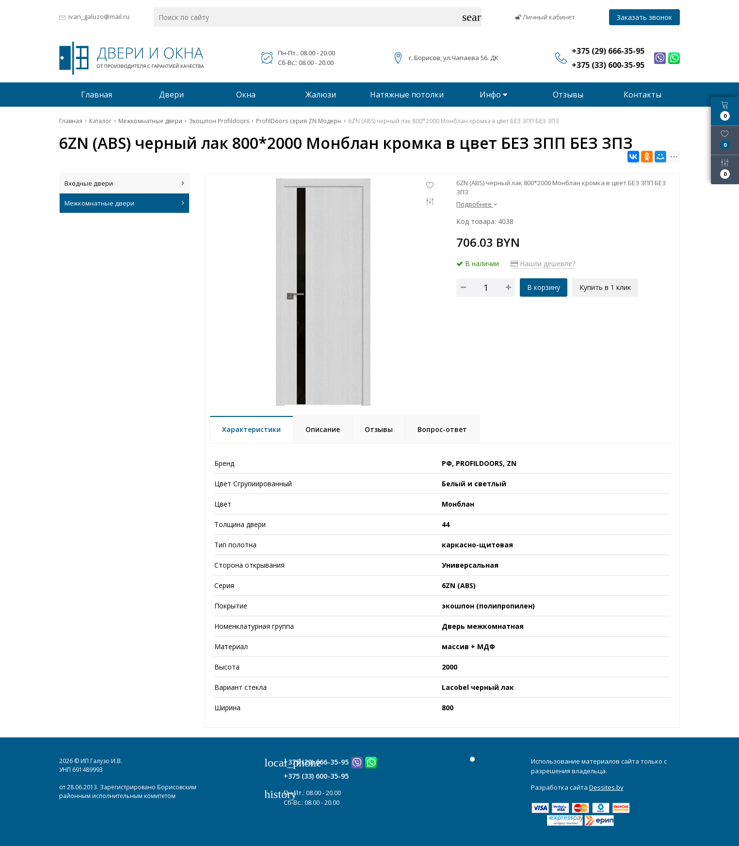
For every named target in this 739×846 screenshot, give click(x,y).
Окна (246, 94)
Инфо (493, 94)
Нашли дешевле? (543, 263)
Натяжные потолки (407, 94)
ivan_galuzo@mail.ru (98, 16)
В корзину (543, 287)
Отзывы (568, 94)
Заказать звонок (644, 17)
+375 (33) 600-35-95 (316, 776)
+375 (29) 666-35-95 (316, 761)
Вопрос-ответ (442, 429)
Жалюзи (320, 94)
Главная (96, 94)
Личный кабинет (545, 17)
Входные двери (124, 183)
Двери (171, 94)
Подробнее (476, 204)
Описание (322, 429)
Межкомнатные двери (124, 203)
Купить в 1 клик (605, 287)
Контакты (642, 94)
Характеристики (251, 429)
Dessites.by (606, 787)
